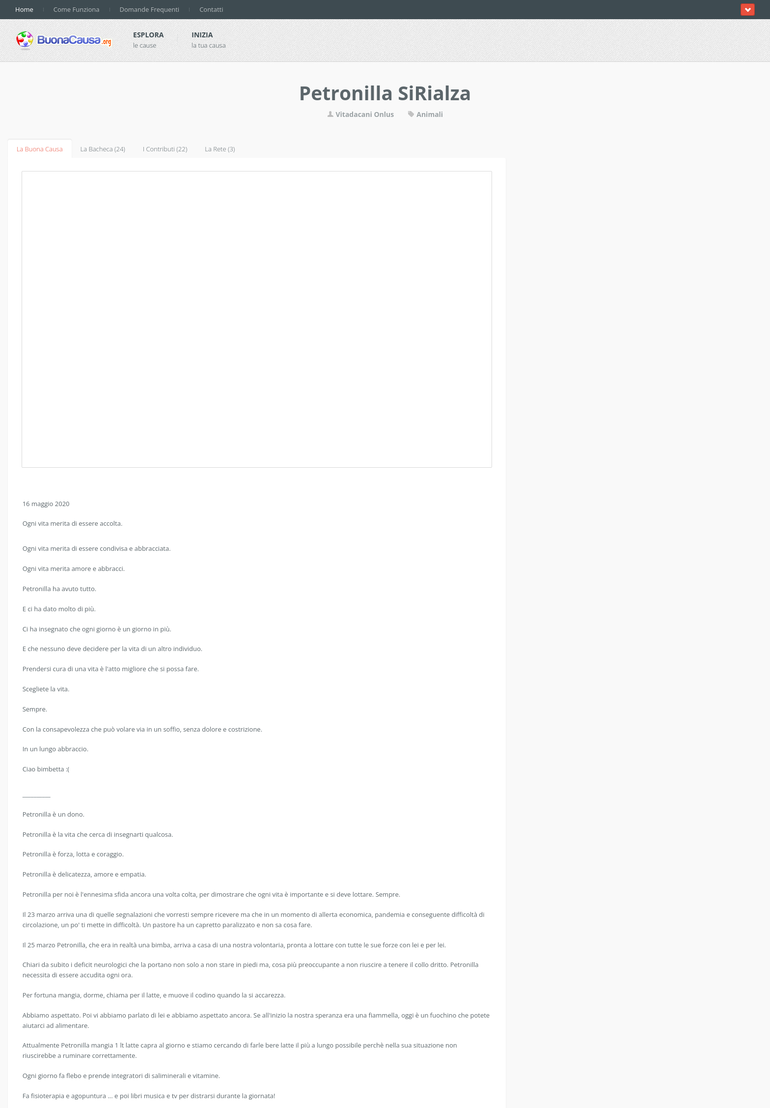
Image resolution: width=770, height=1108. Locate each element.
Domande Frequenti (150, 9)
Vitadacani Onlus (360, 114)
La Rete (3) (220, 148)
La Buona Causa (40, 148)
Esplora (148, 34)
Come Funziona (77, 9)
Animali (425, 114)
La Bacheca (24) (103, 148)
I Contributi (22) (165, 148)
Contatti (211, 9)
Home (24, 9)
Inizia (202, 34)
